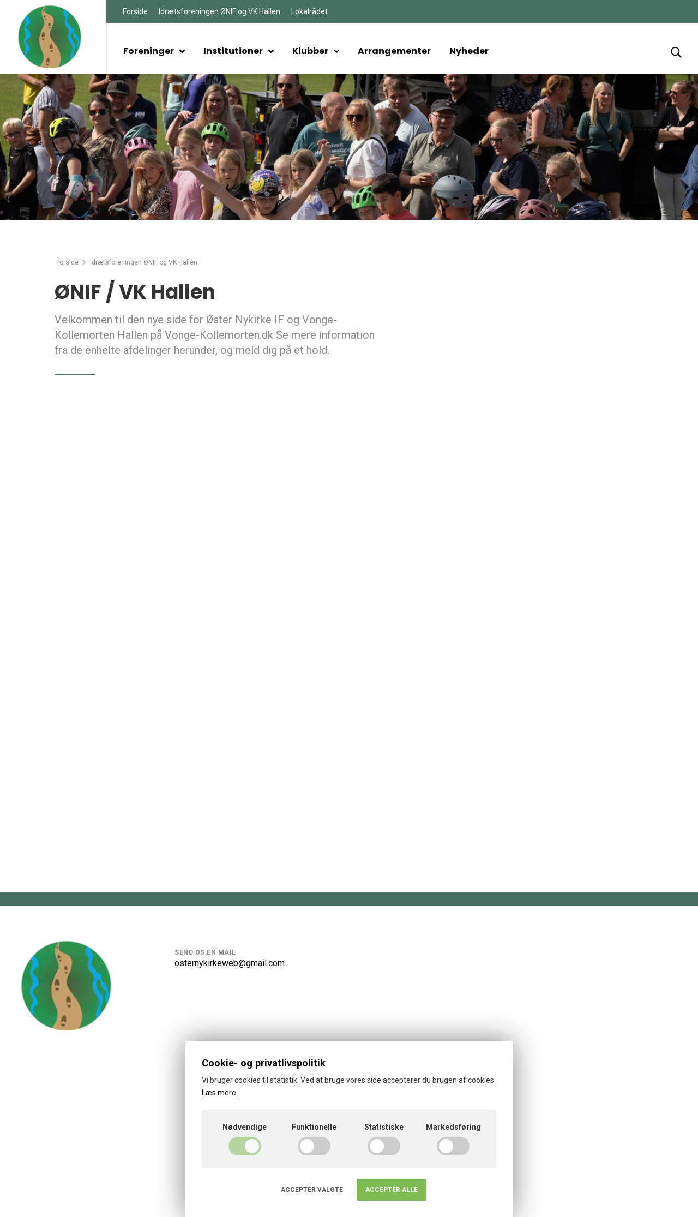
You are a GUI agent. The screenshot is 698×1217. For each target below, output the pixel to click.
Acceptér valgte (312, 1190)
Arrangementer (394, 51)
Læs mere (219, 1092)
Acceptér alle (391, 1190)
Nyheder (469, 51)
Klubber (315, 51)
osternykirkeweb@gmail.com (229, 963)
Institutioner (238, 51)
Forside (135, 11)
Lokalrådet (309, 11)
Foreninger (154, 51)
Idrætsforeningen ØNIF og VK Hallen (219, 11)
